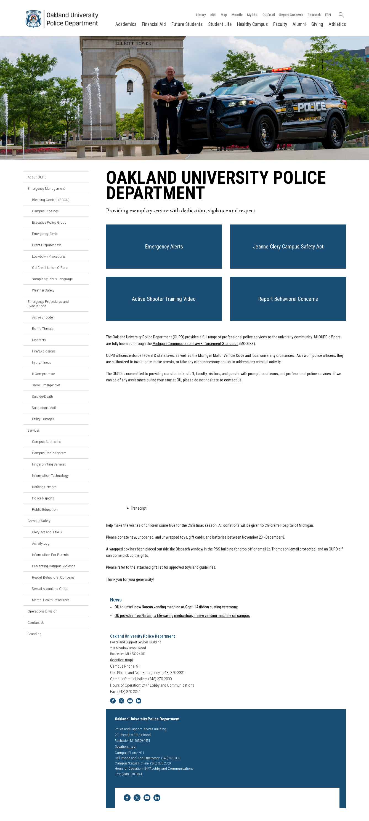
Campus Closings (45, 211)
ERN (328, 15)
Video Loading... (226, 445)
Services (34, 430)
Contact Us (36, 622)
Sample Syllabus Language (52, 279)
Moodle (237, 15)
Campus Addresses (46, 441)
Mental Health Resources (50, 600)
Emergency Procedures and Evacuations (48, 303)
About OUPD (37, 177)
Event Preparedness (47, 245)
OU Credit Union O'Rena (50, 267)
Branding (34, 634)
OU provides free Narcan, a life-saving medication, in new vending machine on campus (182, 615)
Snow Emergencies (46, 385)
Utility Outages (43, 419)
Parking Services (44, 487)
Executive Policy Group (49, 222)
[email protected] (303, 549)
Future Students (187, 24)
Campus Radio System (49, 453)
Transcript (139, 508)
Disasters (39, 340)
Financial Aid (154, 24)
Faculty (280, 24)
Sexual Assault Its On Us (50, 588)
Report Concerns (291, 15)
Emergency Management (46, 188)
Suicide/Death (42, 396)
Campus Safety (39, 520)
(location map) (121, 660)
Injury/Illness (41, 362)
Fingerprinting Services (49, 464)
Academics (125, 24)
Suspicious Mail (44, 407)
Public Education (45, 509)
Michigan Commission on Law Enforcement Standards (195, 343)
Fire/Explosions (44, 351)
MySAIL (252, 15)
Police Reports (43, 498)
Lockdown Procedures (49, 256)
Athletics (337, 24)
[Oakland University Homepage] (63, 19)
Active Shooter (43, 317)
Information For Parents (50, 554)
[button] (164, 246)
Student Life (220, 24)
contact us (232, 380)
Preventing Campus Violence (53, 566)
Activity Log (40, 543)
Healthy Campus (252, 24)
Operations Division (42, 611)
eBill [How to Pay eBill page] (213, 15)
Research (314, 15)
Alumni (299, 24)
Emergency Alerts (45, 233)
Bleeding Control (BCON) (51, 199)
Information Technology (50, 475)
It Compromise (43, 373)
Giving (317, 24)
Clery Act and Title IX (47, 532)
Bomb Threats (43, 328)
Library (201, 15)
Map (224, 15)
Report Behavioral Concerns (53, 577)
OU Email (268, 15)
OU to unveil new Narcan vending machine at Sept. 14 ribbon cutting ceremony (176, 607)
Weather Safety (43, 290)
